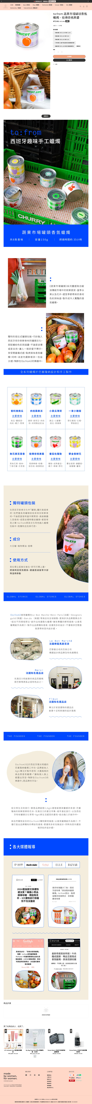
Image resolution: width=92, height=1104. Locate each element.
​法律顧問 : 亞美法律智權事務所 (32, 1102)
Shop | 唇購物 (36, 5)
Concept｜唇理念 (59, 5)
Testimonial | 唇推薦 (47, 5)
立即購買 (69, 56)
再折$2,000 (52, 1)
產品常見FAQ (50, 1087)
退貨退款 (49, 1081)
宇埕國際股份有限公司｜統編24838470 (48, 1102)
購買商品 (49, 1075)
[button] (80, 6)
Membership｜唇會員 (15, 8)
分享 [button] (55, 64)
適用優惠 (55, 29)
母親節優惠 (17, 5)
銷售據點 (49, 1085)
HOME (11, 5)
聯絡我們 (49, 1083)
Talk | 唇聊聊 (69, 5)
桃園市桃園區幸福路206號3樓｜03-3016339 (67, 1102)
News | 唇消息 (26, 5)
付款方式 (49, 1077)
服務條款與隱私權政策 (20, 1102)
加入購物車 (69, 60)
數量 (54, 49)
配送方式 (49, 1079)
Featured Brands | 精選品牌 (30, 8)
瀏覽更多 (78, 46)
